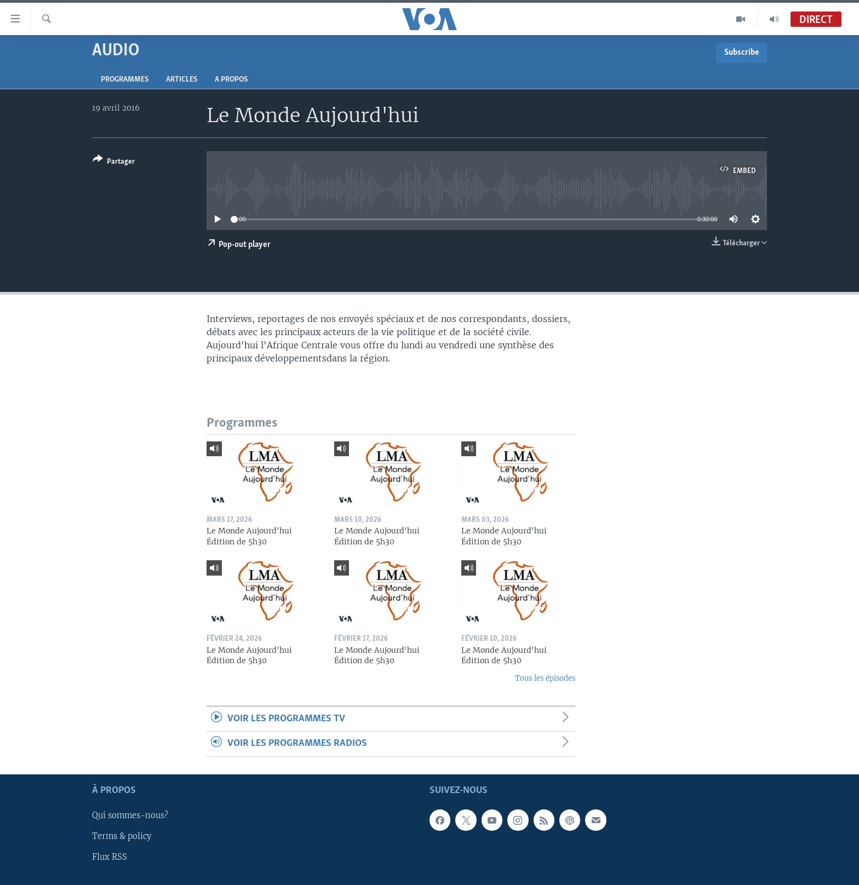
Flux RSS (109, 857)
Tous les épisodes (545, 678)
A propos (231, 80)
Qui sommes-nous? (130, 815)
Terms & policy (121, 836)
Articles (181, 80)
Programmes (124, 80)
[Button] (114, 162)
